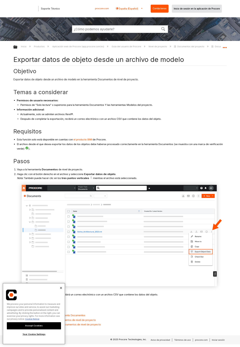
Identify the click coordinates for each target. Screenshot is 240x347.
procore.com (102, 8)
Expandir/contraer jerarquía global (17, 47)
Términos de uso (182, 340)
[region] (34, 313)
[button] (163, 28)
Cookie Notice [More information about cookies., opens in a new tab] (32, 319)
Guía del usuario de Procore (127, 46)
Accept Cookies (33, 325)
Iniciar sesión (218, 340)
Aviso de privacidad (160, 340)
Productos (39, 46)
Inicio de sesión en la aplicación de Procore (197, 8)
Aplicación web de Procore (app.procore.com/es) (78, 46)
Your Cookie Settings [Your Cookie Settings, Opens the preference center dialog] (34, 334)
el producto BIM (83, 139)
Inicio (24, 46)
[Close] (61, 288)
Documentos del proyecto (189, 46)
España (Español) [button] (128, 8)
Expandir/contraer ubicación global (225, 46)
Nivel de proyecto (158, 46)
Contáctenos (159, 8)
